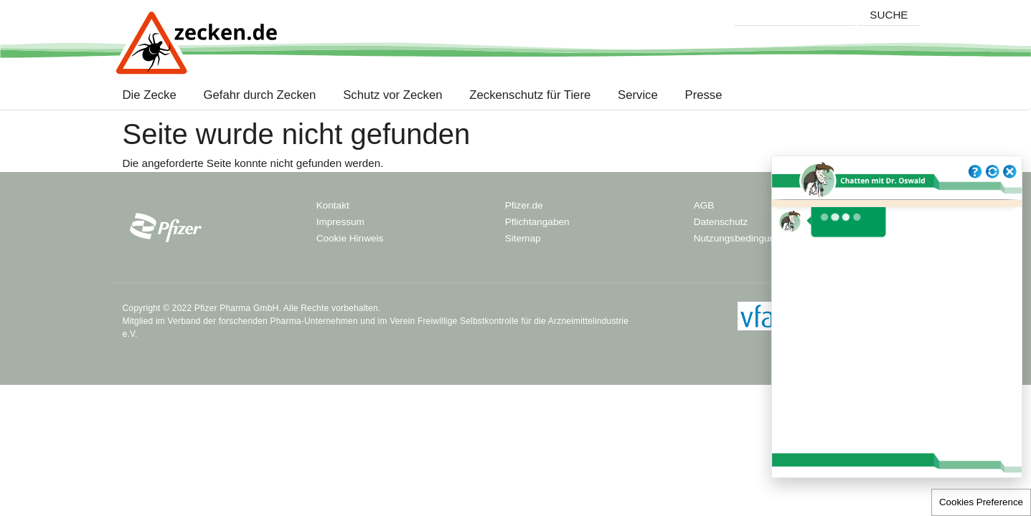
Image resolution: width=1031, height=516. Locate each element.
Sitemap (523, 238)
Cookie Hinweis (350, 238)
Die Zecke (153, 95)
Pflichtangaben (537, 221)
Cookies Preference (981, 502)
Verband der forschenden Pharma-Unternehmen (263, 321)
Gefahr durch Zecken (260, 95)
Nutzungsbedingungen (742, 238)
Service (637, 95)
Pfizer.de (524, 205)
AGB (704, 205)
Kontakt (332, 205)
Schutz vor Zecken (392, 95)
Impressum (340, 221)
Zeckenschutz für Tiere (530, 95)
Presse (704, 95)
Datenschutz (721, 221)
